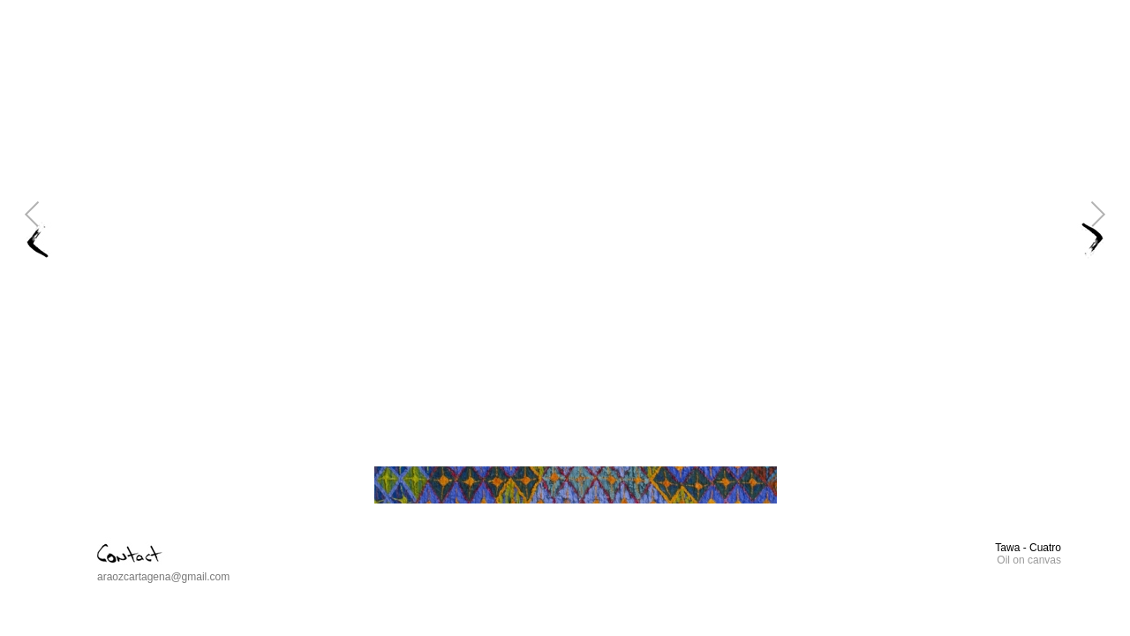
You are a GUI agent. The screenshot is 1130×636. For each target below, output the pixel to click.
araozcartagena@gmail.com (163, 577)
